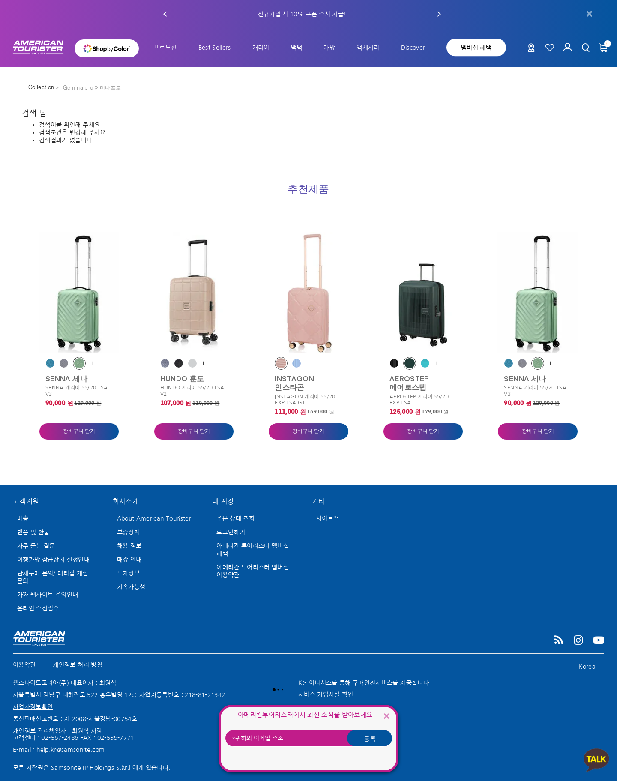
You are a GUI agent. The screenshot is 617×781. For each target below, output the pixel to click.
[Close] (386, 715)
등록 (370, 738)
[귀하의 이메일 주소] (308, 738)
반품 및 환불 (33, 532)
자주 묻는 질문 (36, 546)
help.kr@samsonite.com (70, 750)
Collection (42, 87)
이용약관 (24, 665)
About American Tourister (154, 518)
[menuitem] (165, 47)
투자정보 (128, 573)
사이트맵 (327, 518)
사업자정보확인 (33, 707)
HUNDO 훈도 (182, 378)
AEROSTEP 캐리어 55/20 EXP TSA (419, 399)
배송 (23, 518)
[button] (165, 14)
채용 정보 (129, 546)
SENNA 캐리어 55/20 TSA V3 (76, 390)
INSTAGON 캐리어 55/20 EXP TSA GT (305, 399)
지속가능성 (131, 587)
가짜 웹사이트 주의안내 (47, 595)
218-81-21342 (205, 695)
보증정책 (128, 532)
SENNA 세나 (66, 378)
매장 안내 (129, 560)
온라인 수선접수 (38, 608)
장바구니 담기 (79, 431)
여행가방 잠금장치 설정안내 (53, 560)
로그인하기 (230, 532)
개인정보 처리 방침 (77, 665)
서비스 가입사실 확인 (325, 694)
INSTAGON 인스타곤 (294, 382)
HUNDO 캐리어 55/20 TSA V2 (192, 390)
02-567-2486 (59, 738)
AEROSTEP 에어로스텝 (409, 382)
